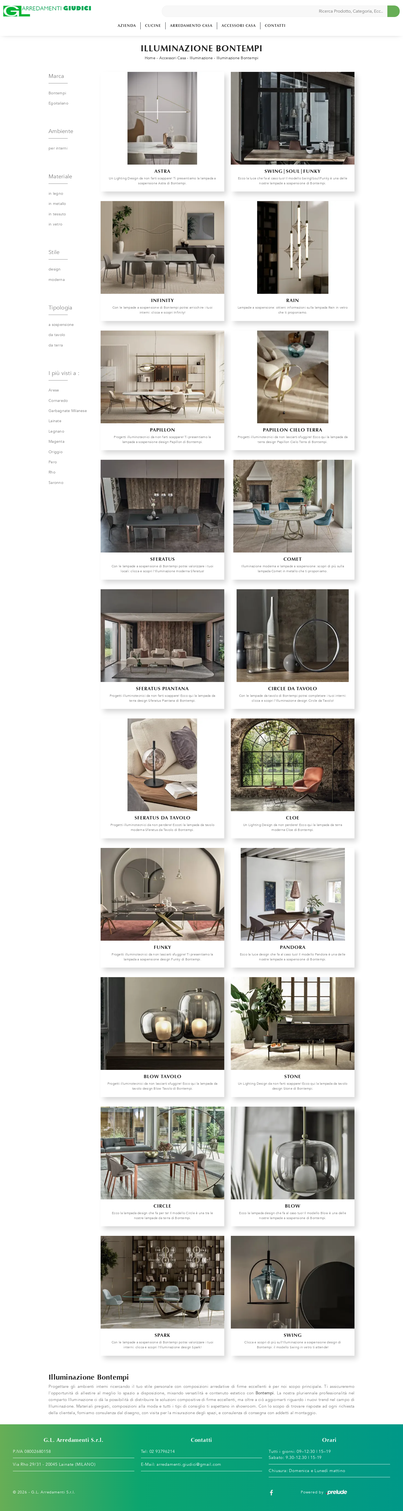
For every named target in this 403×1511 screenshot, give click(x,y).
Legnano (56, 431)
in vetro (55, 224)
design (55, 269)
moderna (57, 279)
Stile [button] (54, 252)
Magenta (56, 441)
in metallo (57, 203)
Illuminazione (201, 58)
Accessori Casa (239, 25)
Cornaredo (58, 400)
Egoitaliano (58, 103)
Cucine (153, 25)
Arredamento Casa (191, 25)
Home (150, 58)
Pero (53, 462)
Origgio (56, 452)
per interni (58, 148)
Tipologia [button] (60, 307)
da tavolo (57, 334)
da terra (56, 345)
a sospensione (61, 324)
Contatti (275, 25)
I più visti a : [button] (64, 373)
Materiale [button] (60, 176)
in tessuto (57, 214)
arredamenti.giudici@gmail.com (189, 1464)
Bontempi (57, 93)
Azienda (127, 25)
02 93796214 (162, 1451)
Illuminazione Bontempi (238, 58)
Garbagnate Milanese (68, 410)
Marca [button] (56, 76)
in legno (56, 193)
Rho (52, 472)
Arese (54, 390)
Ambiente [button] (61, 131)
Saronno (56, 482)
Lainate (55, 421)
